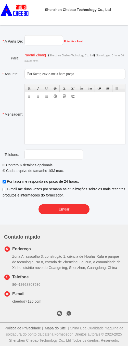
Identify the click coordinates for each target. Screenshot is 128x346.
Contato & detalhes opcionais (28, 165)
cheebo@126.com (26, 301)
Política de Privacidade (23, 328)
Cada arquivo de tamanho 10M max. (33, 171)
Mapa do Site (55, 328)
